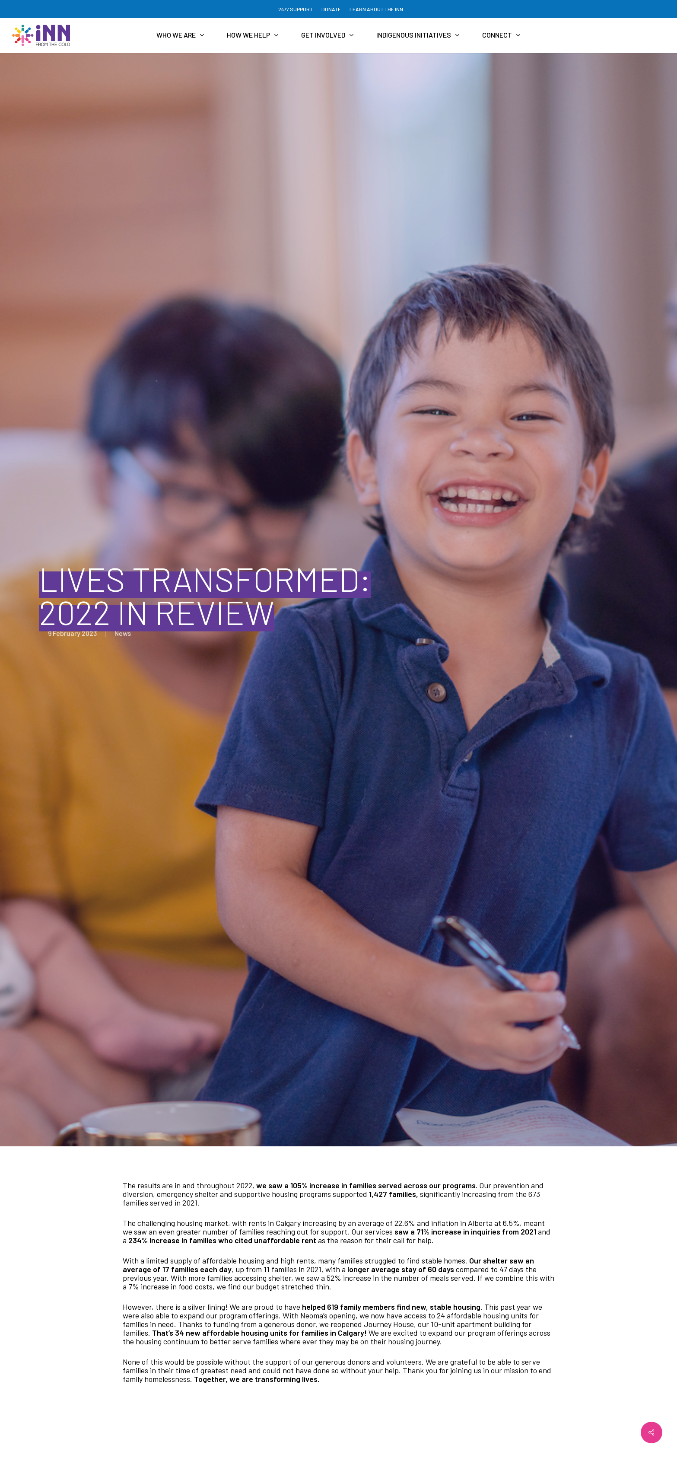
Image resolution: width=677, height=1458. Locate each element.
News (122, 633)
